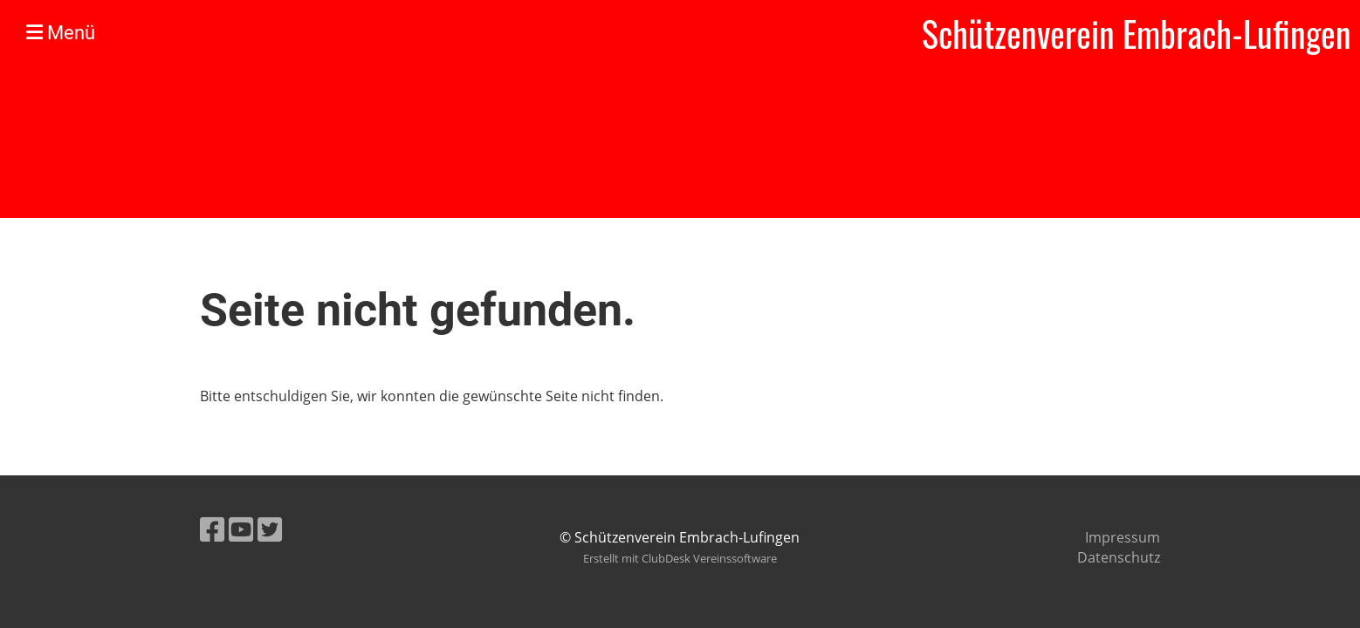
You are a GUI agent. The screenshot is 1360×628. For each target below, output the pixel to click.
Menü (60, 33)
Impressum (1122, 537)
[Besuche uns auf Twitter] (270, 529)
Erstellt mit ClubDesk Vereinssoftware (680, 558)
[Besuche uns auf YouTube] (241, 529)
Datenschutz (1118, 557)
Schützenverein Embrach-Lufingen (1136, 33)
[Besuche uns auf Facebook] (212, 529)
